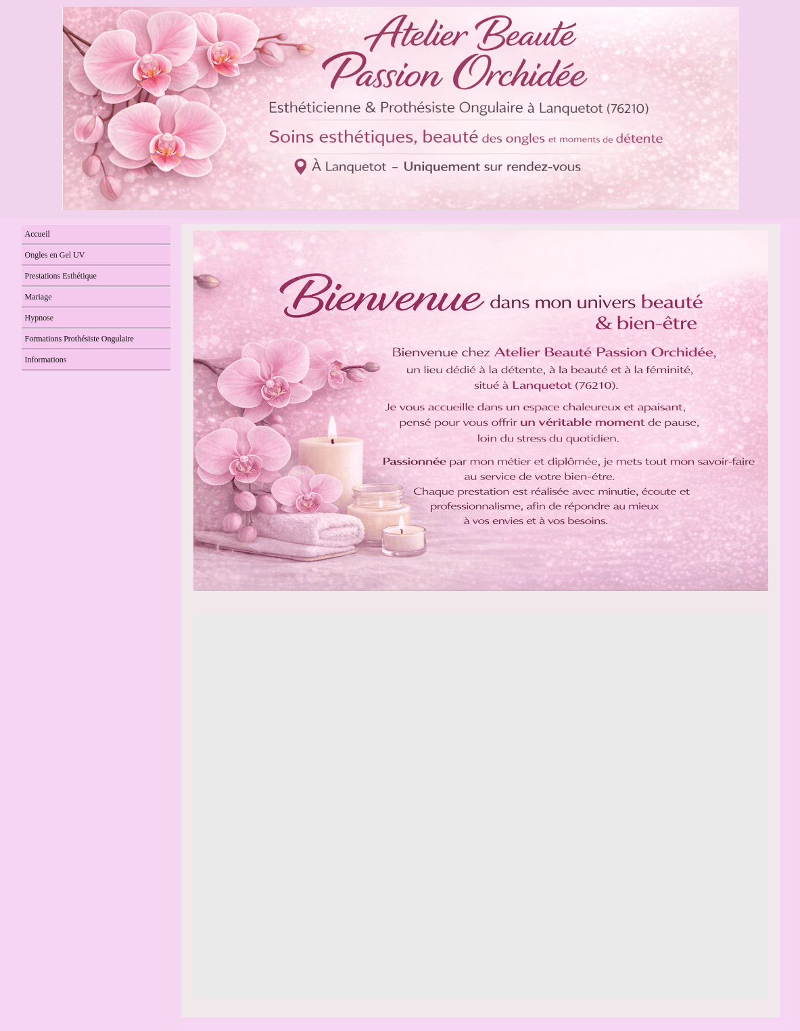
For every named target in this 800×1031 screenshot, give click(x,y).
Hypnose (39, 317)
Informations (46, 359)
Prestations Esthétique (61, 276)
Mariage (38, 297)
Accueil (37, 234)
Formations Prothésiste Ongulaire (79, 338)
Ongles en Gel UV (55, 255)
